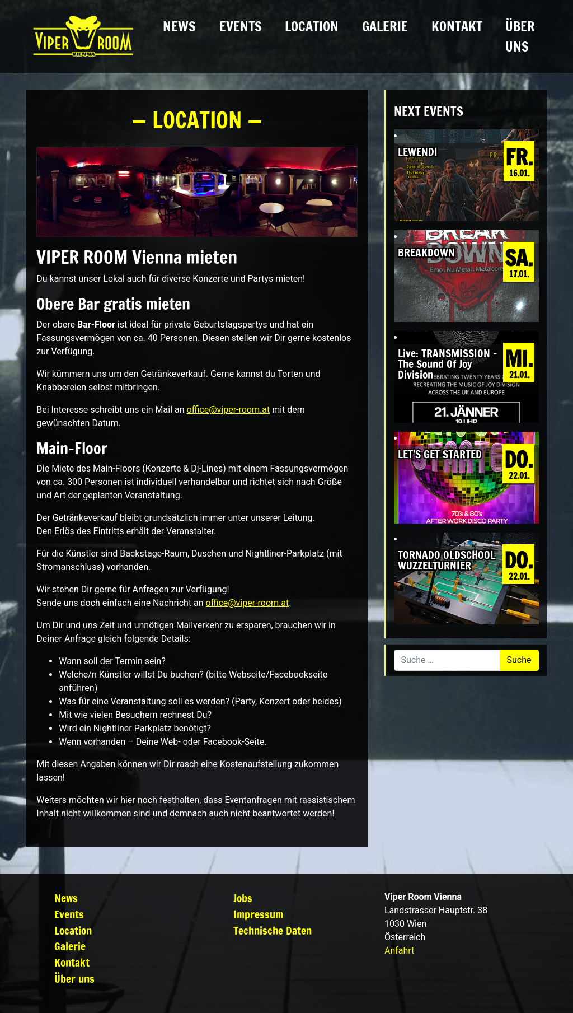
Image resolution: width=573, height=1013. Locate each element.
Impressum (258, 914)
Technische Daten (272, 930)
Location (312, 26)
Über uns (520, 36)
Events (240, 26)
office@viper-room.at (228, 409)
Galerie (385, 26)
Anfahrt (399, 950)
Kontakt (456, 26)
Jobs (242, 897)
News (179, 26)
